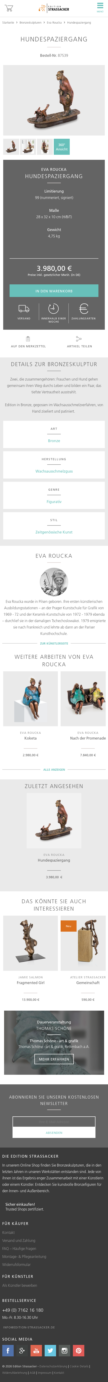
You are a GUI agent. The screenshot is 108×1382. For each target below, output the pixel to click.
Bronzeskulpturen (30, 22)
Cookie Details (79, 1366)
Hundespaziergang (79, 22)
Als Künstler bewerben (19, 1285)
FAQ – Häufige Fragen (19, 1248)
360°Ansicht (62, 147)
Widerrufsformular (16, 1264)
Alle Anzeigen (54, 769)
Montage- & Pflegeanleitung (24, 1256)
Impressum (44, 1372)
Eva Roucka (54, 22)
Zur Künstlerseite (54, 643)
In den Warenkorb (54, 291)
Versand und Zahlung (18, 1240)
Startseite (8, 22)
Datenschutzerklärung (53, 1366)
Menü (100, 8)
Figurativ (54, 501)
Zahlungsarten (83, 311)
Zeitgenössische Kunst (54, 532)
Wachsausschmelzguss (54, 471)
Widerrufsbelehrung (14, 1372)
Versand (24, 311)
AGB (32, 1372)
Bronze (54, 440)
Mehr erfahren (54, 1059)
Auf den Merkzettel (28, 342)
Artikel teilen (79, 342)
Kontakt (8, 1232)
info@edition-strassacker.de (29, 1327)
